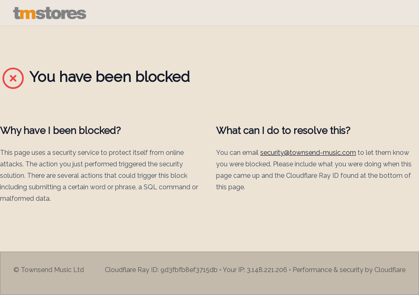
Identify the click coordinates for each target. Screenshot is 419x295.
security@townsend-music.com (308, 153)
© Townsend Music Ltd (49, 270)
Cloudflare (389, 270)
